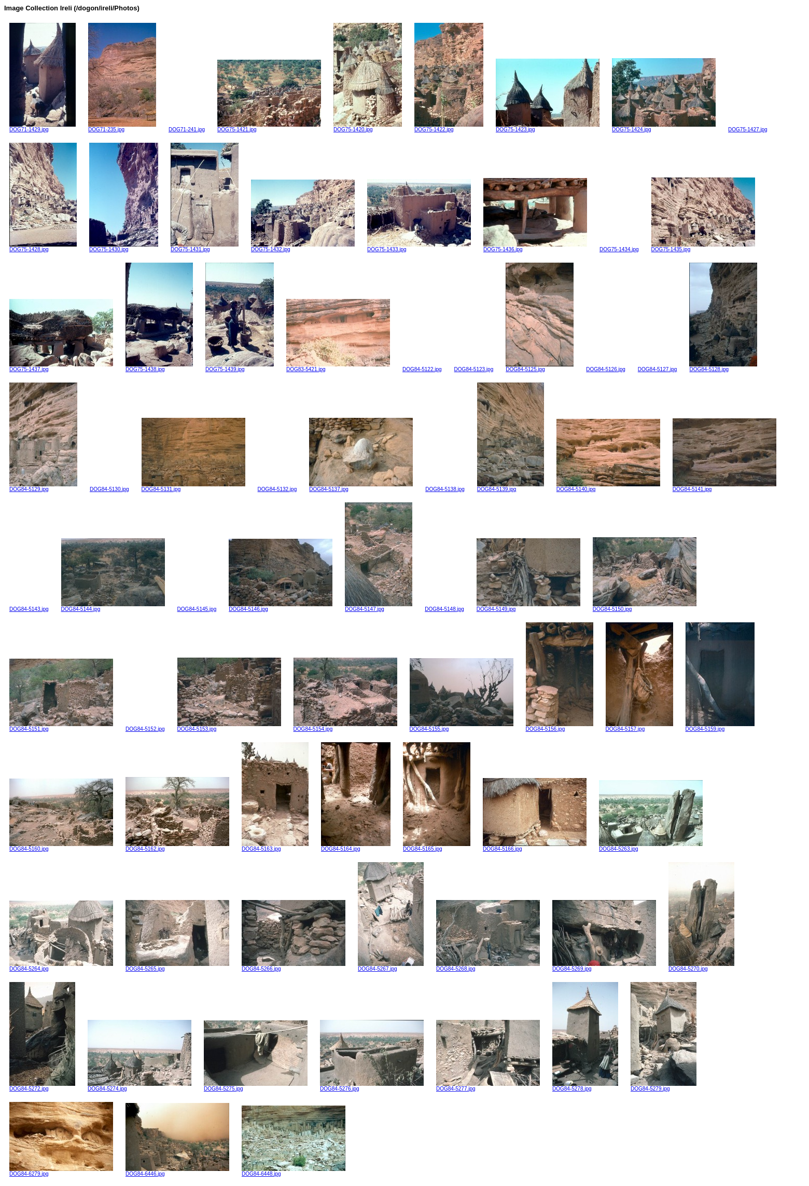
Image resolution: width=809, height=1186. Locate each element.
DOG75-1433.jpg (419, 247)
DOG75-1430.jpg (123, 247)
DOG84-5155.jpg (461, 726)
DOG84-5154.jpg (345, 726)
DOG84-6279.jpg (61, 1171)
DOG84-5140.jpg (608, 487)
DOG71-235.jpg (122, 127)
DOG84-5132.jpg (277, 489)
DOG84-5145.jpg (197, 609)
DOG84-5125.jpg (540, 367)
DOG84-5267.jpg (391, 966)
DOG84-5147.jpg (378, 607)
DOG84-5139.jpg (510, 487)
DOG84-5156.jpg (559, 726)
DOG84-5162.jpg (177, 846)
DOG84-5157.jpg (639, 726)
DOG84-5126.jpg (605, 369)
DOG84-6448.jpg (293, 1171)
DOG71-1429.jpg (42, 127)
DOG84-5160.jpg (61, 846)
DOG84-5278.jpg (585, 1086)
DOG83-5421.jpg (338, 367)
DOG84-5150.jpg (644, 607)
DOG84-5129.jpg (43, 487)
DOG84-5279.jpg (663, 1086)
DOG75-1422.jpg (448, 127)
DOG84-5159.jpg (720, 726)
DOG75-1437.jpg (61, 367)
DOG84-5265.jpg (177, 966)
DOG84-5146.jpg (280, 607)
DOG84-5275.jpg (256, 1086)
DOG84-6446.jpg (177, 1171)
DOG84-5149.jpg (528, 607)
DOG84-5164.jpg (355, 846)
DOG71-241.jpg (187, 129)
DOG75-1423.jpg (547, 127)
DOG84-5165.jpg (436, 846)
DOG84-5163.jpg (275, 846)
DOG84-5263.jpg (651, 846)
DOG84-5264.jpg (61, 966)
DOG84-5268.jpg (488, 966)
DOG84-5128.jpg (723, 367)
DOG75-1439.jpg (239, 367)
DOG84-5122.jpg (422, 369)
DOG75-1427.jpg (748, 129)
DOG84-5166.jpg (535, 846)
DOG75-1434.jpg (619, 249)
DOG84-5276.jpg (372, 1086)
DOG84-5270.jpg (701, 966)
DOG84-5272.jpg (42, 1086)
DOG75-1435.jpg (703, 247)
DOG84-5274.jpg (139, 1086)
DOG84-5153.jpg (229, 726)
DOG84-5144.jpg (113, 607)
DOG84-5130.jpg (109, 489)
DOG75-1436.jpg (535, 247)
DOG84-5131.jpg (193, 487)
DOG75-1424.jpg (664, 127)
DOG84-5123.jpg (474, 369)
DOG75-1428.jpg (43, 247)
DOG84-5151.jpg (61, 726)
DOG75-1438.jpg (159, 367)
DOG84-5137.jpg (361, 487)
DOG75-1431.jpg (205, 247)
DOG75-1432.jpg (303, 247)
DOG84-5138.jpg (445, 489)
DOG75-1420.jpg (367, 127)
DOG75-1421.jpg (269, 127)
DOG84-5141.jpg (724, 487)
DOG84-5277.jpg (488, 1086)
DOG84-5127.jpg (657, 369)
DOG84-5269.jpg (604, 966)
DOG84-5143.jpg (29, 609)
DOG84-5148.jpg (444, 609)
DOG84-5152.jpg (145, 729)
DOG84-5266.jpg (293, 966)
